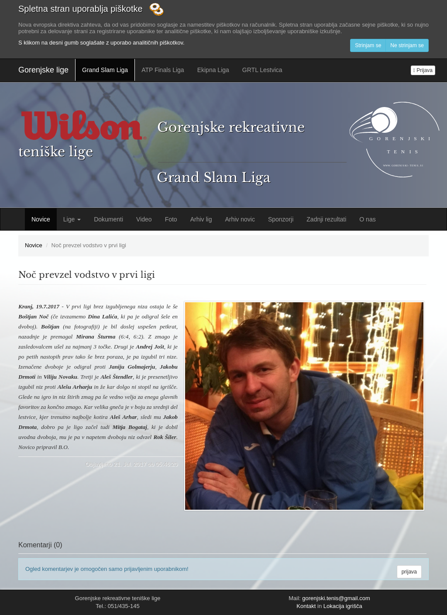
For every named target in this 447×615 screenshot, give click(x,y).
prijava (409, 572)
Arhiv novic (239, 219)
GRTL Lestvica (262, 69)
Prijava (423, 70)
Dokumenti (108, 219)
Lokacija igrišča (342, 606)
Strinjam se (368, 45)
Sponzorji (280, 219)
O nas (367, 219)
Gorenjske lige (43, 70)
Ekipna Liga (213, 69)
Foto (171, 219)
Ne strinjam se (407, 45)
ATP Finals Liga (162, 69)
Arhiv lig (201, 219)
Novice (40, 219)
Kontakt (306, 606)
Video (144, 219)
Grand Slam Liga (105, 69)
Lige (72, 219)
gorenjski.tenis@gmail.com (336, 598)
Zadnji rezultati (326, 219)
